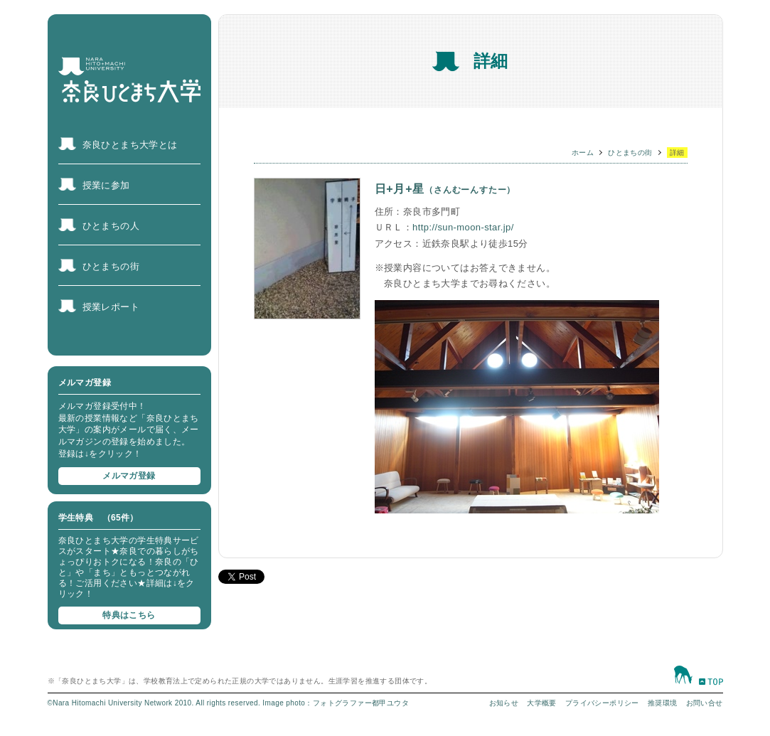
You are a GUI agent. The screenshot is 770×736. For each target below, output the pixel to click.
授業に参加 (106, 185)
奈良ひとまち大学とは (130, 144)
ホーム (583, 152)
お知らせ (504, 703)
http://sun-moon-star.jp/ (463, 227)
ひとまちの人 (110, 225)
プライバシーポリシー (602, 703)
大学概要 (542, 703)
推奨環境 (663, 703)
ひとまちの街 (110, 266)
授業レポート (110, 307)
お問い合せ (704, 703)
